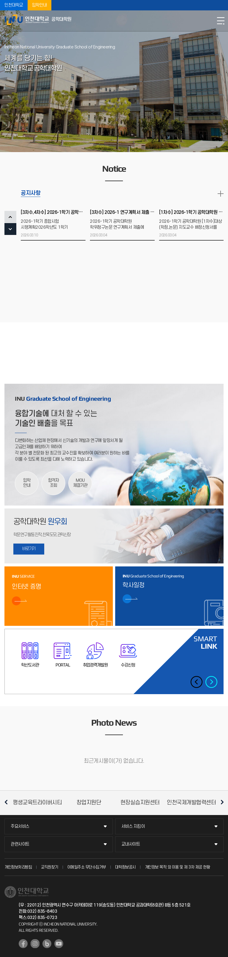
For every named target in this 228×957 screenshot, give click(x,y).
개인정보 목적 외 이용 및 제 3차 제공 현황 (177, 867)
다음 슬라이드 (21, 135)
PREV (10, 217)
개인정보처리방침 (18, 867)
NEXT (10, 229)
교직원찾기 (49, 867)
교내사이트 (130, 844)
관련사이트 (20, 844)
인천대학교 (13, 5)
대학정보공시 (125, 867)
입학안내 (39, 5)
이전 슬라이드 (8, 135)
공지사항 (30, 193)
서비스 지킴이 (133, 826)
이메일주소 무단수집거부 (86, 867)
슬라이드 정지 (15, 135)
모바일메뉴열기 (220, 20)
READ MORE (221, 194)
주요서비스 (20, 826)
